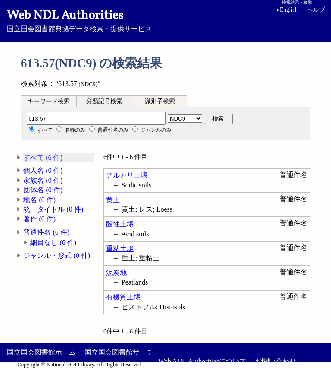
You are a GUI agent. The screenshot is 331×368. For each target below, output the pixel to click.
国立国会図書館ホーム (41, 352)
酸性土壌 (120, 224)
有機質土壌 (123, 297)
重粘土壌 (120, 248)
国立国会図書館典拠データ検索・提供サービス (165, 19)
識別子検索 (160, 101)
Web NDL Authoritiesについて (203, 361)
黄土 (113, 199)
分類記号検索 (104, 101)
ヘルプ (316, 9)
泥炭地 (116, 272)
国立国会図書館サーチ (118, 352)
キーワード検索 (49, 101)
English (287, 9)
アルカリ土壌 (126, 175)
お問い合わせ (276, 361)
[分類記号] (96, 118)
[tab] (49, 101)
